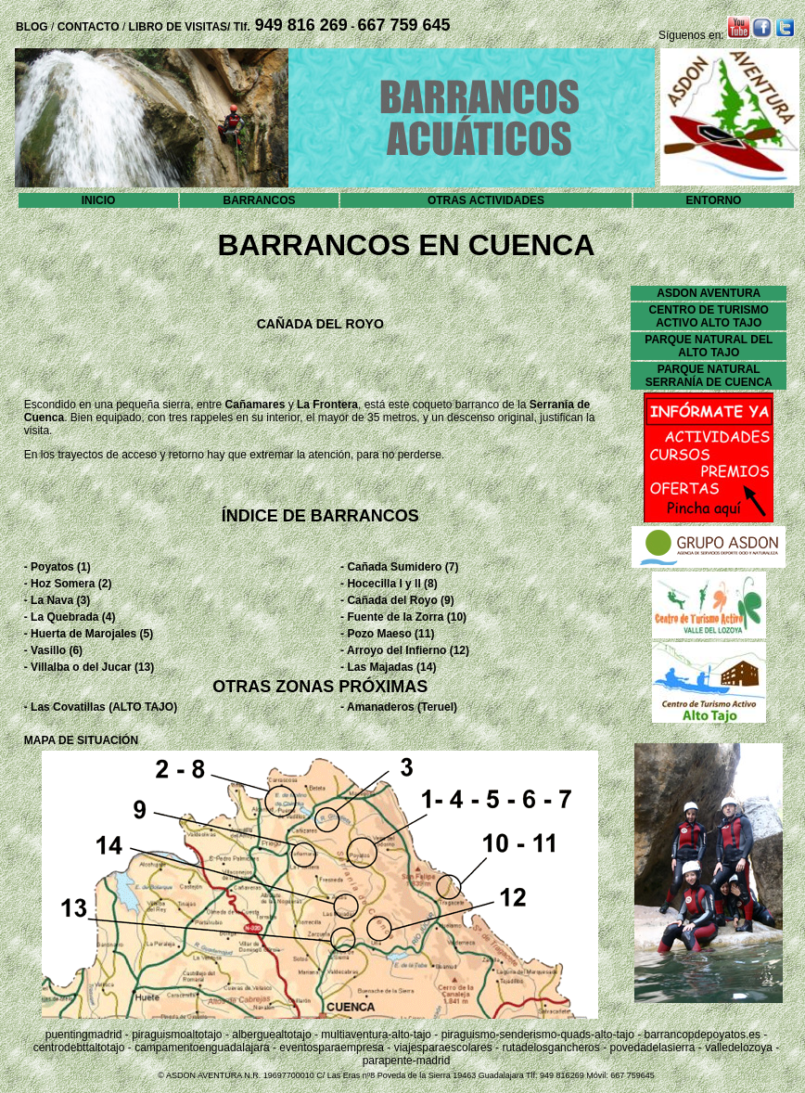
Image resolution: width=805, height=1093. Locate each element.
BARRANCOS (260, 200)
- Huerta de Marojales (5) (88, 633)
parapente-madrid (407, 1060)
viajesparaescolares (443, 1047)
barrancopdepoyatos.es (702, 1034)
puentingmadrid (83, 1034)
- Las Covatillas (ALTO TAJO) (100, 707)
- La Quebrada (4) (70, 617)
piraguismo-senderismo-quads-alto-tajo (537, 1034)
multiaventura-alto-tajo (376, 1034)
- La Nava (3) (57, 600)
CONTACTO (86, 26)
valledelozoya (739, 1047)
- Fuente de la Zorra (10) (403, 617)
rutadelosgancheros (550, 1047)
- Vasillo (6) (53, 650)
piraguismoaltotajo (177, 1034)
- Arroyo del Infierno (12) (404, 650)
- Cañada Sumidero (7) (399, 566)
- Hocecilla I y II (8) (389, 583)
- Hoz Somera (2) (68, 583)
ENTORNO (714, 200)
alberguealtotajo (271, 1034)
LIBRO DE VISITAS (178, 26)
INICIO (99, 200)
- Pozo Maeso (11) (387, 633)
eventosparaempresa (331, 1047)
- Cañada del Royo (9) (397, 600)
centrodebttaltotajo (79, 1047)
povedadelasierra (652, 1047)
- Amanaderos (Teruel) (398, 707)
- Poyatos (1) (57, 566)
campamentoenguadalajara (201, 1047)
